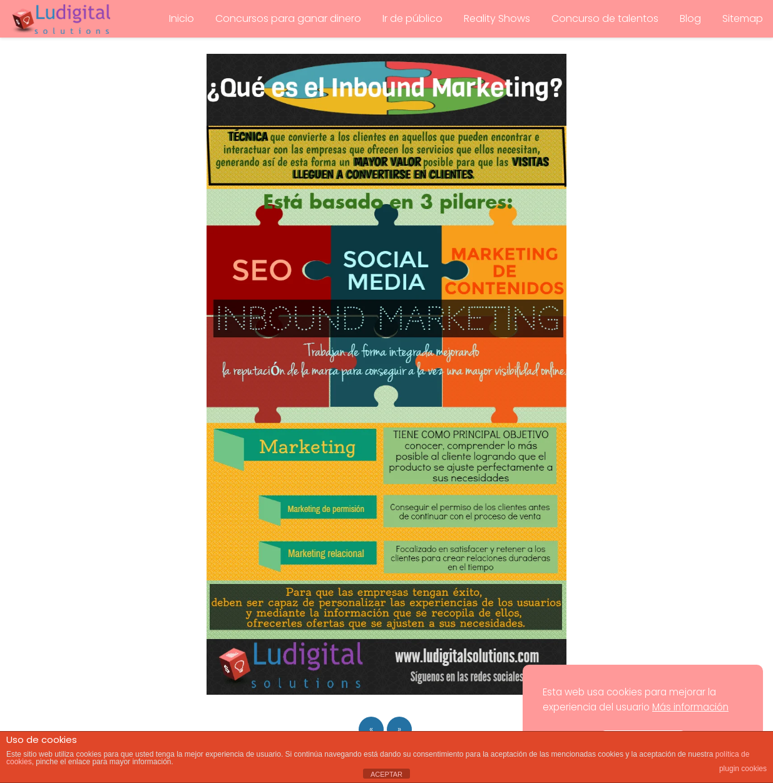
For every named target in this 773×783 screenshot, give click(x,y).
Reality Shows (497, 18)
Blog (690, 18)
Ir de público (412, 18)
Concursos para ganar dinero (288, 18)
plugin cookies (743, 768)
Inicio (181, 18)
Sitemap (742, 18)
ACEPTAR (386, 774)
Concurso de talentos (604, 18)
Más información (690, 707)
